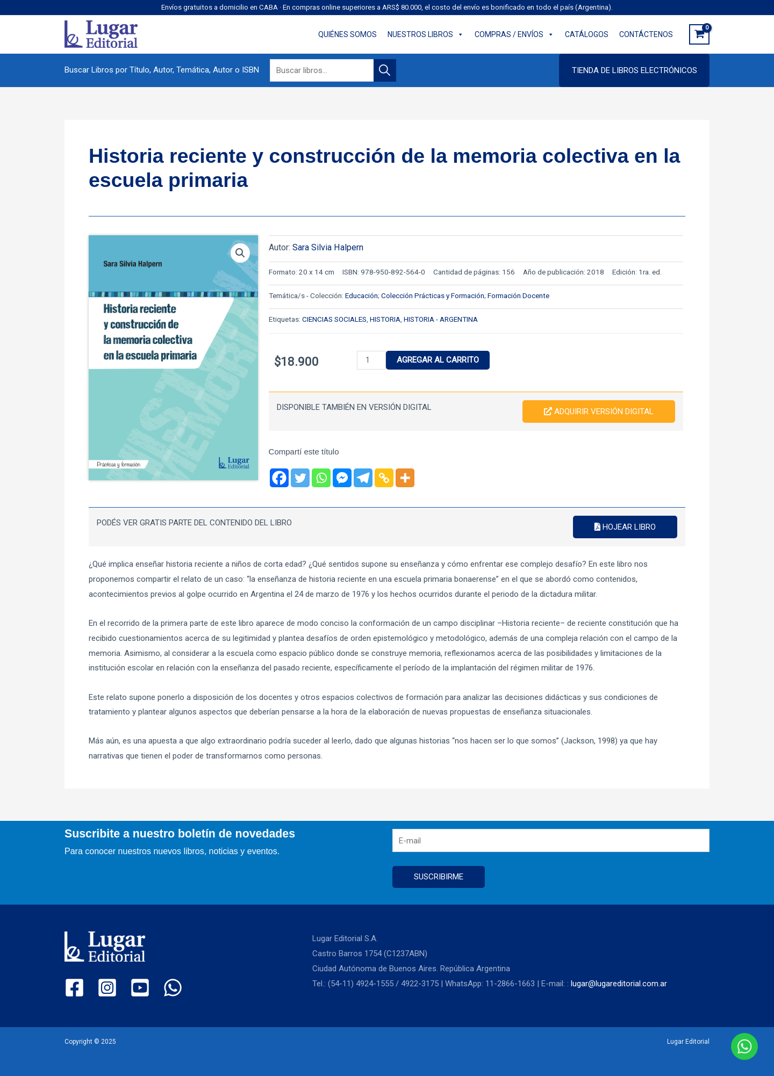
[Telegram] (363, 477)
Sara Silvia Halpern (327, 247)
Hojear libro (625, 527)
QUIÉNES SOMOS (347, 34)
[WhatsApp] (173, 988)
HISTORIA (385, 319)
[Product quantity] (371, 360)
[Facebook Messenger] (342, 477)
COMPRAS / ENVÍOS (514, 34)
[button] (634, 70)
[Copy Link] (384, 477)
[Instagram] (107, 988)
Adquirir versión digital (599, 411)
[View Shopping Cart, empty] (699, 34)
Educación (361, 295)
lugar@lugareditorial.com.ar (619, 983)
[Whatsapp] (321, 477)
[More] (405, 477)
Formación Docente (518, 295)
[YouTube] (140, 988)
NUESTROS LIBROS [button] (426, 34)
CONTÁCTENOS (646, 34)
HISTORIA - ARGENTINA (441, 319)
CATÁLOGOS (586, 34)
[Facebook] (279, 477)
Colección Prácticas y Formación (432, 295)
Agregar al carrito (438, 360)
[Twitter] (300, 477)
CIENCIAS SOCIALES (334, 319)
